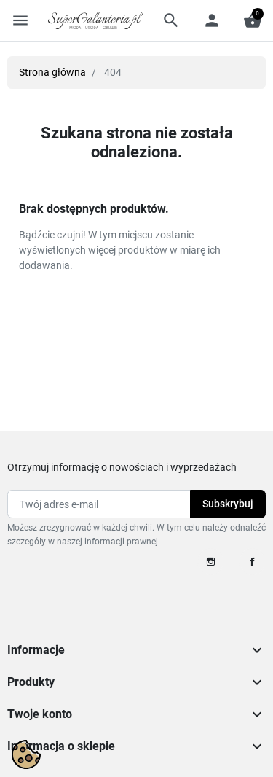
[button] (171, 20)
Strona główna (52, 72)
